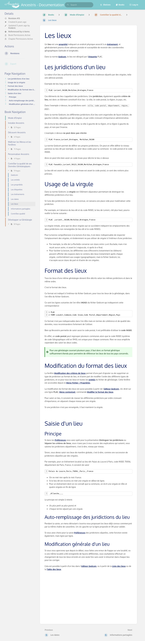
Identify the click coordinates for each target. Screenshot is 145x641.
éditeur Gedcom (111, 389)
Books (120, 4)
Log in (133, 4)
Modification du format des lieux (21, 89)
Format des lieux (15, 86)
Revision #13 (12, 18)
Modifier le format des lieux (100, 392)
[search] (79, 4)
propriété (63, 44)
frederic (12, 28)
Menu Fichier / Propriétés (78, 383)
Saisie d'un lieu (14, 93)
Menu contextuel (67, 392)
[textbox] (90, 90)
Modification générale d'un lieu (22, 104)
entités (92, 379)
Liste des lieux (119, 566)
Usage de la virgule (16, 82)
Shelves (105, 4)
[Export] (20, 63)
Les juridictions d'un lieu (18, 78)
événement (112, 44)
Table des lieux (54, 569)
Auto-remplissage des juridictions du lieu (22, 100)
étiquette (92, 56)
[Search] (68, 5)
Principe (12, 97)
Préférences (60, 440)
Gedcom (62, 56)
